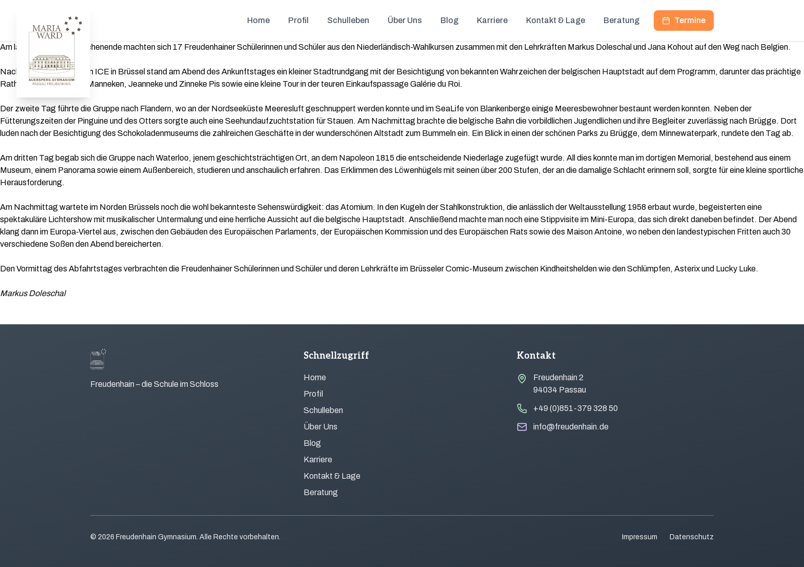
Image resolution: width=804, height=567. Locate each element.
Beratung (621, 20)
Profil (298, 20)
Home (258, 20)
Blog (449, 20)
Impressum (639, 537)
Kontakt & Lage (555, 20)
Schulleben (348, 20)
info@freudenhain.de (571, 426)
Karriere (492, 20)
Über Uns (405, 20)
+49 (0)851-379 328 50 (575, 408)
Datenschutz (692, 537)
